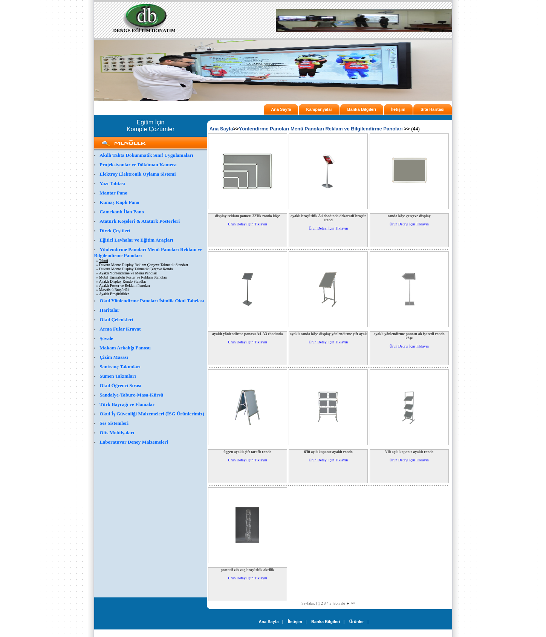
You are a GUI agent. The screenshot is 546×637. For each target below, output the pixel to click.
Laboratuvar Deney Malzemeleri (133, 442)
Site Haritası (433, 109)
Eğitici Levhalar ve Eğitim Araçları (136, 240)
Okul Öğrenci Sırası (120, 385)
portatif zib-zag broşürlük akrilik (247, 570)
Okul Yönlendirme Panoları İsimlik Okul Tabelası (151, 300)
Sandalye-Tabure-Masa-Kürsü (131, 395)
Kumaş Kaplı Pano (119, 202)
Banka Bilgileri (361, 109)
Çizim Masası (113, 357)
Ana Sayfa (281, 109)
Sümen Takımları (117, 376)
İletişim (398, 109)
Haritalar (109, 310)
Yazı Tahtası (112, 183)
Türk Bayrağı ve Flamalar (126, 404)
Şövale (106, 338)
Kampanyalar (319, 109)
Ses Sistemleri (113, 423)
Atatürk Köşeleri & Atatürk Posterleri (139, 221)
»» (353, 603)
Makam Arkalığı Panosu (125, 348)
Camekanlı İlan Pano (121, 211)
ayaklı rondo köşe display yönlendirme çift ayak (328, 334)
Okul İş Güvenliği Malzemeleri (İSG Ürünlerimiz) (151, 413)
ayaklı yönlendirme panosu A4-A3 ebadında (247, 334)
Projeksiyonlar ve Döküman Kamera (137, 164)
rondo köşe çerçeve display (409, 216)
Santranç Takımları (120, 366)
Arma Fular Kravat (120, 329)
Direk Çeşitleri (114, 230)
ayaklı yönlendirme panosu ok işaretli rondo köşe (409, 336)
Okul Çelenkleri (116, 319)
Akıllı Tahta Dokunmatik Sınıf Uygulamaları (146, 155)
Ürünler (356, 621)
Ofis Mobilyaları (116, 432)
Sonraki (341, 603)
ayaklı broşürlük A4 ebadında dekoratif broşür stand (328, 218)
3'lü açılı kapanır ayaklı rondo (409, 452)
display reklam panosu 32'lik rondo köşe (247, 216)
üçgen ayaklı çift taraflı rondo (247, 452)
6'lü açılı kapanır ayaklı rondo (328, 452)
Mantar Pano (113, 193)
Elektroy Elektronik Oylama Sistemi (137, 174)
